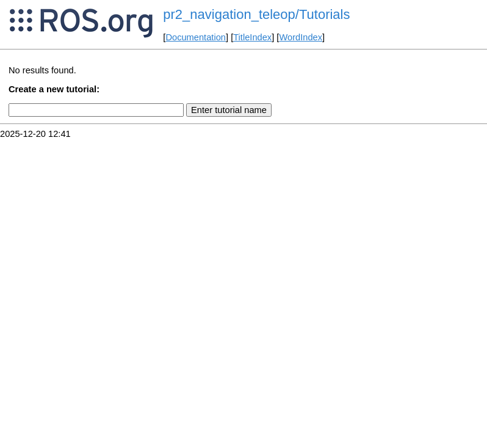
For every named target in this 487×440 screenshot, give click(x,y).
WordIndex (300, 37)
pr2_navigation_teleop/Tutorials (256, 14)
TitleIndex (252, 37)
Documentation (195, 37)
